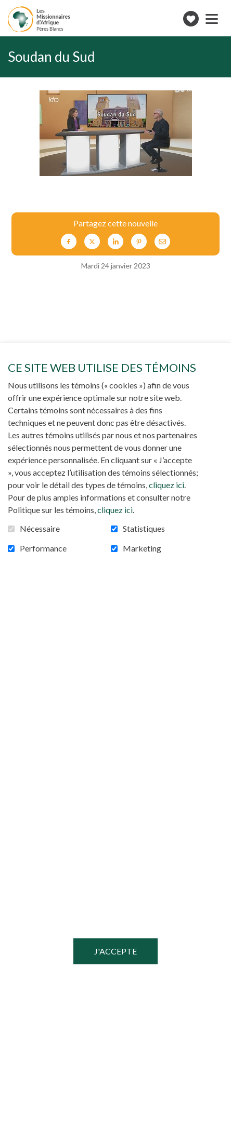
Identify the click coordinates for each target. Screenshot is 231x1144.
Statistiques (144, 528)
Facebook (68, 241)
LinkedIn (115, 241)
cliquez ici (166, 485)
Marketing (142, 548)
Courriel (162, 241)
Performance (43, 548)
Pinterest (139, 241)
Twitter (92, 241)
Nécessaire (40, 528)
